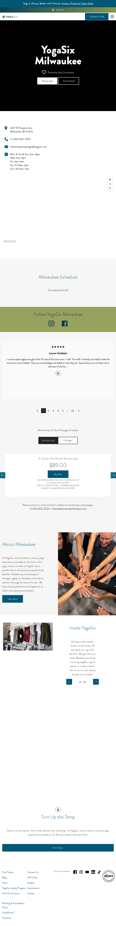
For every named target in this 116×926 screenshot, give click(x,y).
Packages (67, 440)
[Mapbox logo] (9, 241)
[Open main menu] (112, 16)
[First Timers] (58, 848)
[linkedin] (93, 872)
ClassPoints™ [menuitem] (8, 912)
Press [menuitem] (4, 883)
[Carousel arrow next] (96, 682)
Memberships (48, 440)
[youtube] (87, 872)
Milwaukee (60, 10)
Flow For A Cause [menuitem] (10, 893)
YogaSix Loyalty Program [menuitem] (14, 888)
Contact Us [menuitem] (32, 872)
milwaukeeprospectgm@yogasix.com (69, 508)
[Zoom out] (110, 184)
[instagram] (51, 325)
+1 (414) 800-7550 (39, 508)
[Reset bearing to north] (110, 188)
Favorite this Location (58, 72)
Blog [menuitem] (4, 877)
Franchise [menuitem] (6, 918)
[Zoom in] (110, 179)
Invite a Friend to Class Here (77, 3)
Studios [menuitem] (30, 883)
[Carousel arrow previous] (69, 682)
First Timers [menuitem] (7, 872)
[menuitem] (109, 881)
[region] (58, 210)
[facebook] (65, 325)
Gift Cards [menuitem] (32, 877)
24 (72, 410)
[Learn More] (12, 599)
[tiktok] (99, 872)
